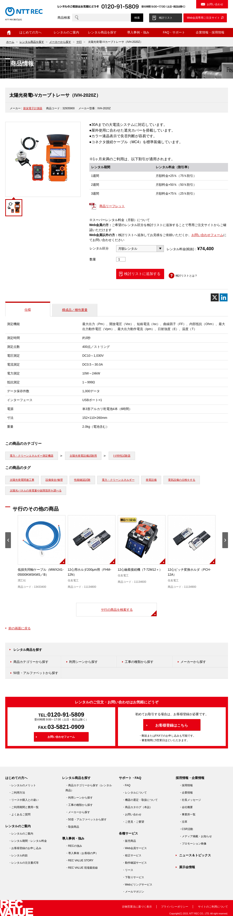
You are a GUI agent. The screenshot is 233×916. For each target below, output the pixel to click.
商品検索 (64, 17)
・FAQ (126, 785)
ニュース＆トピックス (195, 855)
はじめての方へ (30, 32)
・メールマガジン (133, 891)
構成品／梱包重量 (75, 310)
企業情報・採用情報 (210, 32)
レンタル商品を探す (102, 32)
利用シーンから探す (83, 662)
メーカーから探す (60, 41)
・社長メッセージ (190, 800)
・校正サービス (131, 855)
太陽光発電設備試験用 (83, 455)
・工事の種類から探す (79, 805)
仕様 (28, 309)
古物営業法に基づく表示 (137, 906)
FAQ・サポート (174, 32)
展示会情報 (187, 867)
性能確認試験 (82, 479)
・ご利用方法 (17, 792)
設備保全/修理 (54, 479)
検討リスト (166, 17)
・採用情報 (186, 785)
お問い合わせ (215, 4)
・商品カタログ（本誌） (137, 807)
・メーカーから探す (77, 812)
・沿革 (183, 821)
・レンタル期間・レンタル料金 (28, 840)
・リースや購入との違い (24, 800)
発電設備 (151, 479)
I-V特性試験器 (121, 455)
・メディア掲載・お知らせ (195, 836)
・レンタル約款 (18, 855)
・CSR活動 (186, 829)
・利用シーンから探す (79, 797)
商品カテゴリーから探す (30, 662)
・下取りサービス (133, 877)
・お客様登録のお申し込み (25, 848)
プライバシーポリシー (174, 906)
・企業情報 (186, 792)
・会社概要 (186, 807)
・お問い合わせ (131, 814)
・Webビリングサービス (137, 884)
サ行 (79, 41)
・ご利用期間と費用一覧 (24, 807)
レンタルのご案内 (66, 32)
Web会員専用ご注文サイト (203, 17)
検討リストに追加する (142, 274)
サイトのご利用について (213, 906)
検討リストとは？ (186, 275)
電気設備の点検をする (181, 479)
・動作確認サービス (134, 862)
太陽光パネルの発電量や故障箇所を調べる (36, 490)
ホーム (9, 32)
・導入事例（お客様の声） (81, 853)
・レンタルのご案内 (21, 833)
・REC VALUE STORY (79, 860)
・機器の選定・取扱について (140, 800)
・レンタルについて (134, 792)
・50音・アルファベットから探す (86, 819)
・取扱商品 (72, 826)
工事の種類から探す (139, 662)
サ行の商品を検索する (117, 609)
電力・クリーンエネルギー (118, 479)
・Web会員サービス (134, 848)
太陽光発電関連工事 (22, 479)
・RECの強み (73, 845)
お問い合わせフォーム (207, 235)
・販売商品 (129, 840)
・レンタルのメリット (22, 785)
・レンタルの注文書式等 (24, 862)
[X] (215, 297)
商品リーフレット (112, 206)
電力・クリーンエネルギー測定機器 (31, 455)
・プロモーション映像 (192, 843)
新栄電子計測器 (32, 108)
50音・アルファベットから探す (35, 673)
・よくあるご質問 (19, 814)
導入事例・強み (138, 32)
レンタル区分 (99, 248)
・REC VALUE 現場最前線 (81, 867)
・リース (127, 870)
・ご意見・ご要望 (133, 821)
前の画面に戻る (19, 628)
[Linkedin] (224, 297)
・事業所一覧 (187, 814)
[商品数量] (121, 259)
